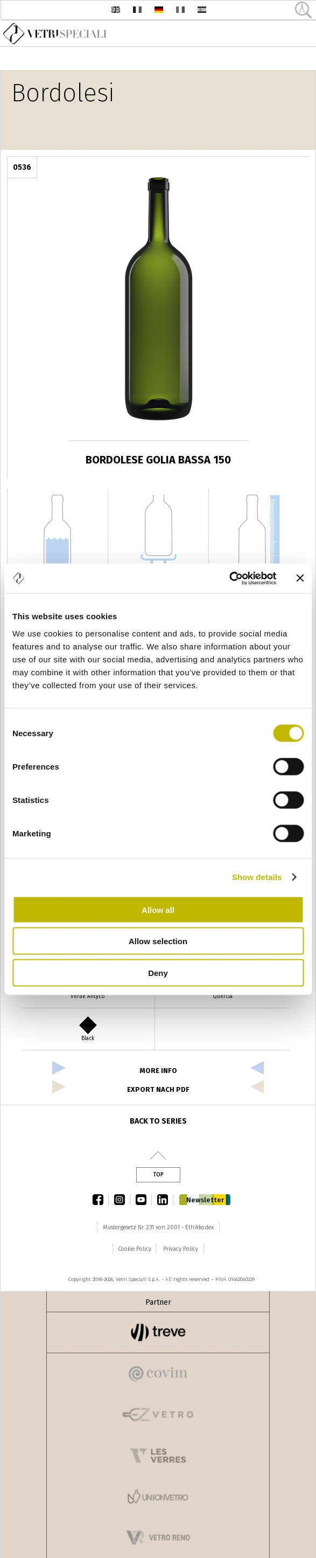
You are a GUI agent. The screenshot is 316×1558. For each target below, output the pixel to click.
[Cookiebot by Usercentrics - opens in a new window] (229, 578)
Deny (158, 972)
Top (158, 1175)
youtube (144, 1199)
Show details (257, 877)
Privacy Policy (180, 1248)
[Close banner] (300, 578)
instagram (122, 1199)
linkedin (165, 1199)
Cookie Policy (134, 1248)
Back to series (158, 1121)
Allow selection (158, 941)
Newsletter (205, 1200)
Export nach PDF (158, 1089)
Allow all (158, 909)
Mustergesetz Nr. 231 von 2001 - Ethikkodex (158, 1227)
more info (158, 1071)
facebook (101, 1199)
